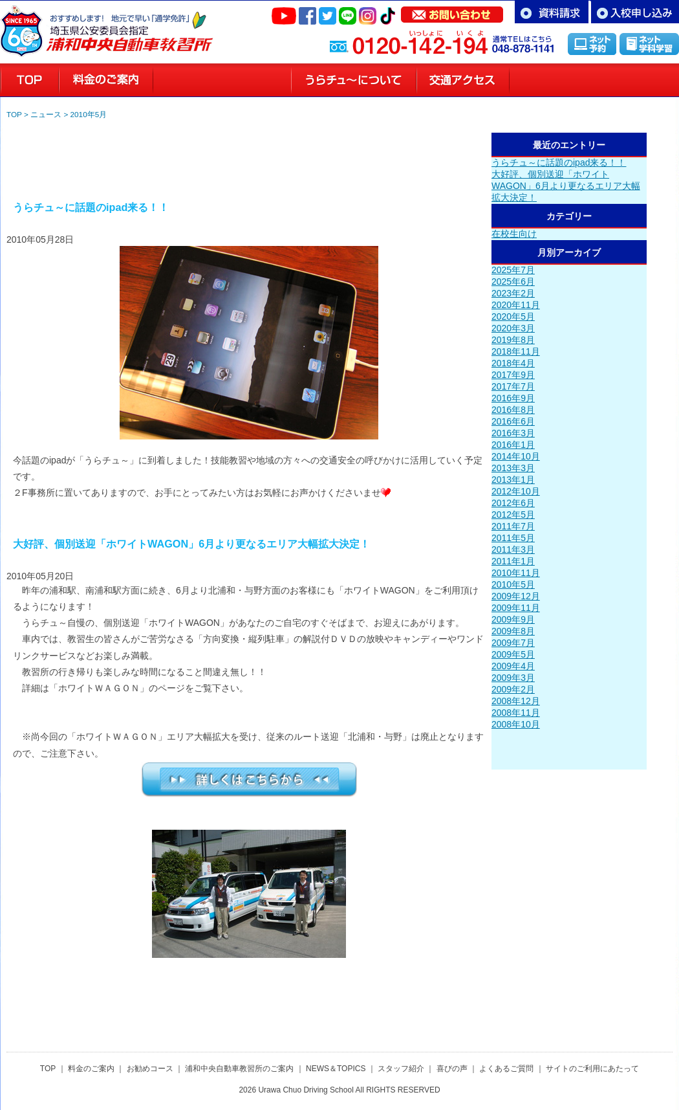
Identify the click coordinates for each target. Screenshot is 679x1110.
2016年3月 (513, 433)
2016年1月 (513, 444)
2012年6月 (513, 503)
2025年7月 (513, 270)
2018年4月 (513, 363)
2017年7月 (513, 386)
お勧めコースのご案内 (222, 80)
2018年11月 (515, 351)
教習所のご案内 (353, 80)
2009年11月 (515, 608)
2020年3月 (513, 328)
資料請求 (551, 12)
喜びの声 (640, 80)
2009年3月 (513, 677)
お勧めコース (150, 1068)
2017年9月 (513, 375)
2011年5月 (513, 538)
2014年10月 (515, 456)
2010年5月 (88, 114)
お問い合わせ (452, 12)
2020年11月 (515, 305)
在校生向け (514, 233)
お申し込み (634, 12)
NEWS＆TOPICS (335, 1068)
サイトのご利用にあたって (592, 1068)
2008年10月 (515, 724)
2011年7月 (513, 526)
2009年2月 (513, 689)
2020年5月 (513, 316)
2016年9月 (513, 398)
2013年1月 (513, 479)
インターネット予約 (592, 43)
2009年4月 (513, 666)
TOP (14, 114)
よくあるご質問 (506, 1068)
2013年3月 (513, 468)
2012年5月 (513, 514)
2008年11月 (515, 712)
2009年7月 (513, 643)
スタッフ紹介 (555, 80)
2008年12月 (515, 701)
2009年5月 (513, 654)
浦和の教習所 (29, 80)
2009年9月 (513, 619)
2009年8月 (513, 631)
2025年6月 (513, 281)
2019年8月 (513, 340)
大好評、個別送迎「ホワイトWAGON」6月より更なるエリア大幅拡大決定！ (565, 186)
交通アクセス (463, 80)
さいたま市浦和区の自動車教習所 (129, 25)
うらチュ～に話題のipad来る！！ (558, 162)
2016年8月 (513, 410)
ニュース (45, 114)
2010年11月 (515, 573)
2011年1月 (513, 561)
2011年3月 (513, 549)
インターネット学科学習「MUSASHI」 (649, 43)
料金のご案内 (106, 80)
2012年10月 (515, 491)
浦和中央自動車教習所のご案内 (239, 1068)
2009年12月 (515, 596)
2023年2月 (513, 293)
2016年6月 (513, 421)
